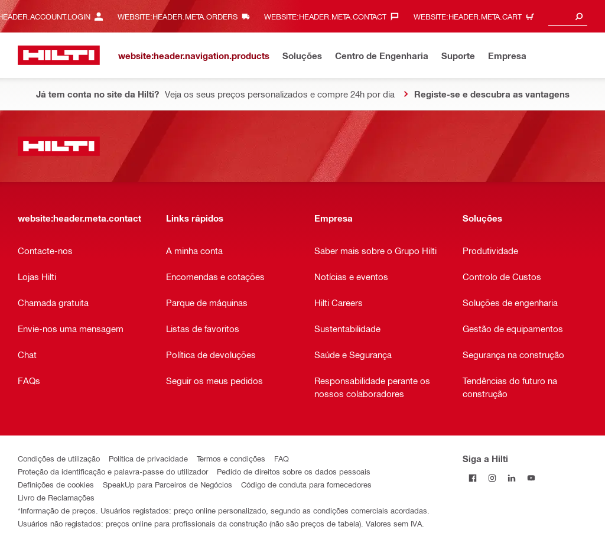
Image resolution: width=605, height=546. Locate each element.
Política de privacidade (148, 458)
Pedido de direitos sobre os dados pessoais (293, 471)
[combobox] (567, 16)
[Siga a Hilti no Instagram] (492, 478)
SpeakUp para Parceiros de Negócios (167, 484)
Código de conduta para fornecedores (306, 484)
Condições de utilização (59, 458)
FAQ (281, 458)
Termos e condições (231, 458)
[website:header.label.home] (59, 55)
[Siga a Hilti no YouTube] (531, 478)
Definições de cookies (56, 484)
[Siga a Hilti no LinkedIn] (511, 478)
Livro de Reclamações (56, 497)
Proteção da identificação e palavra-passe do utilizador (113, 471)
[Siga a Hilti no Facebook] (472, 478)
